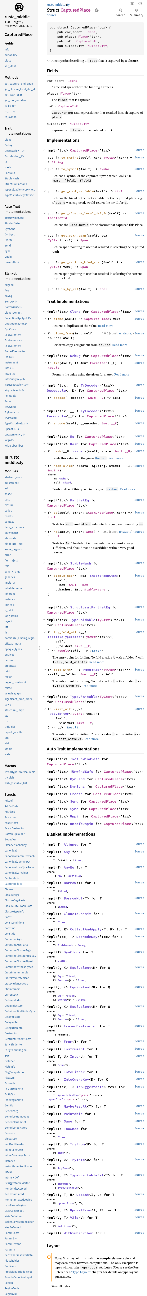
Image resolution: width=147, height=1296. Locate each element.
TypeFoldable (82, 620)
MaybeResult (75, 1106)
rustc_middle (56, 4)
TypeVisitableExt (87, 1175)
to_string (69, 157)
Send (74, 801)
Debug (75, 356)
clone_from (63, 333)
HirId (119, 191)
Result (53, 367)
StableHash (80, 563)
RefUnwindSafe (86, 759)
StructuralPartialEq (90, 607)
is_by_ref (69, 289)
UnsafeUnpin (81, 824)
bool (103, 289)
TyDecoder (90, 385)
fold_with (62, 670)
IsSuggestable (90, 1087)
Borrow (70, 883)
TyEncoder (90, 411)
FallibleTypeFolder (65, 637)
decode (59, 398)
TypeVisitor (58, 713)
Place (83, 36)
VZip (74, 1217)
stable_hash (64, 575)
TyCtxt (109, 157)
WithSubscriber (78, 1233)
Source (51, 15)
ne (55, 532)
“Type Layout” (81, 1272)
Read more (105, 326)
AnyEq (69, 867)
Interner (64, 1183)
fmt (56, 363)
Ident (91, 32)
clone (58, 319)
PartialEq (79, 500)
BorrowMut (73, 898)
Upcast (82, 1194)
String (57, 162)
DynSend (77, 779)
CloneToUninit (77, 914)
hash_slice (63, 466)
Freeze (76, 794)
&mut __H (122, 451)
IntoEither (74, 1072)
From (68, 1041)
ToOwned (71, 1128)
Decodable (56, 390)
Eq (72, 436)
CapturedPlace (83, 150)
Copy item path (97, 10)
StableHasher (95, 589)
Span (84, 240)
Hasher (78, 451)
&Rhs (90, 532)
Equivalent (80, 967)
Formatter (98, 363)
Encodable (56, 416)
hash (57, 451)
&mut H (53, 470)
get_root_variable (77, 191)
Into (74, 1056)
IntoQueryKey (76, 1079)
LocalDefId (57, 218)
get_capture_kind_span (81, 262)
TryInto (77, 1159)
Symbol (105, 169)
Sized (67, 482)
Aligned (71, 844)
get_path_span (73, 235)
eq (55, 512)
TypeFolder (91, 670)
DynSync (77, 786)
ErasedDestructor (80, 1026)
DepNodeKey (86, 936)
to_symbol (69, 169)
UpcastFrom (65, 1203)
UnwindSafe (82, 771)
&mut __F (82, 646)
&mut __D (95, 398)
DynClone (72, 952)
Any (67, 852)
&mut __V (84, 723)
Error (96, 650)
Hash (74, 444)
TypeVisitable (83, 696)
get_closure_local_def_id (84, 213)
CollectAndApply (86, 929)
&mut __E (109, 423)
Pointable (73, 1114)
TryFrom (77, 1144)
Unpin (75, 816)
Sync (74, 809)
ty (68, 4)
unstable (125, 333)
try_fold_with (66, 632)
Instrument (74, 1049)
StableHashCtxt (103, 575)
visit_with (63, 709)
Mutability (97, 46)
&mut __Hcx (78, 585)
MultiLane (64, 1226)
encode (59, 423)
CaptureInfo (86, 41)
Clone (75, 311)
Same (68, 1121)
